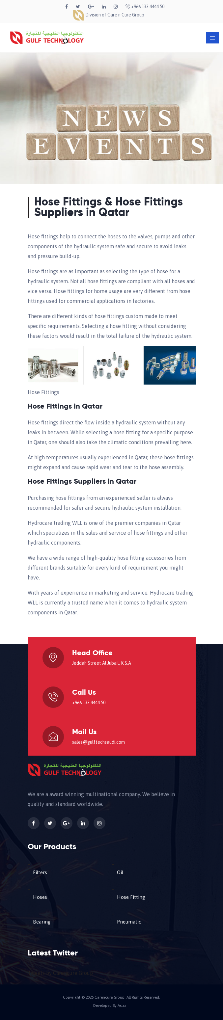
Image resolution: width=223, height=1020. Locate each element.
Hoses (40, 897)
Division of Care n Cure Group (108, 14)
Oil (120, 872)
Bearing (41, 922)
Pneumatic (129, 922)
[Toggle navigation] (212, 37)
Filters (40, 872)
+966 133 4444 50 (144, 6)
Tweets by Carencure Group (60, 973)
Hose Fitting (131, 897)
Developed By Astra (109, 1005)
